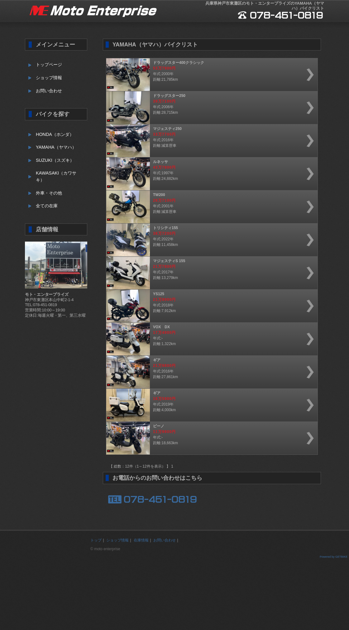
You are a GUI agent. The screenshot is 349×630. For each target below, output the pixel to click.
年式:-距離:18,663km (208, 438)
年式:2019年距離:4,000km (208, 405)
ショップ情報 (49, 77)
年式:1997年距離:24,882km (208, 173)
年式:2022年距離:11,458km (208, 240)
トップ (96, 540)
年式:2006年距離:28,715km (208, 107)
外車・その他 (49, 192)
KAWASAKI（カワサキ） (56, 176)
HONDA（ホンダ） (55, 134)
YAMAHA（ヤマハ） (56, 147)
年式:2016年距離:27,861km (208, 372)
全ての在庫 (47, 205)
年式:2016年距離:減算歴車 (208, 140)
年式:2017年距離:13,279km (208, 273)
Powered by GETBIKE (333, 556)
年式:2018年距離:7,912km (208, 306)
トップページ (49, 64)
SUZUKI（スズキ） (55, 160)
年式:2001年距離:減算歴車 (208, 206)
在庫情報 (141, 540)
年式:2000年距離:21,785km (208, 74)
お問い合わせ (49, 90)
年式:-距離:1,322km (208, 339)
